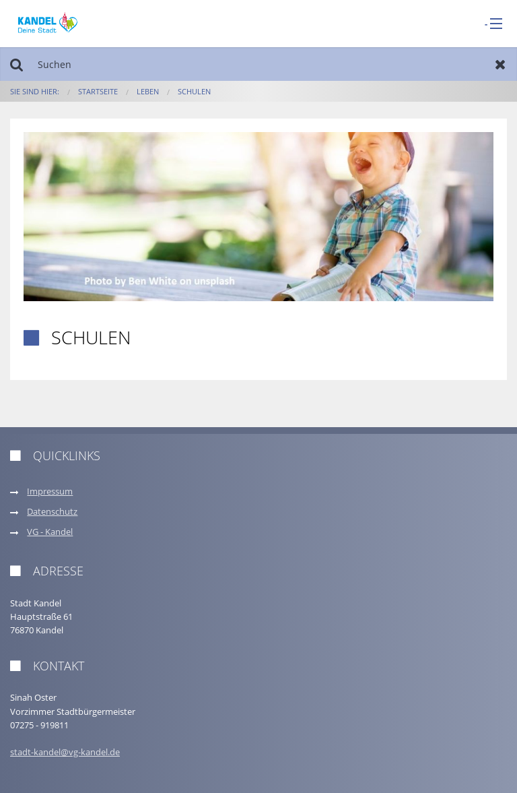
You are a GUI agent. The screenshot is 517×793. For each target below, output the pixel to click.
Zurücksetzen (500, 64)
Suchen (16, 64)
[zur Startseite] (47, 22)
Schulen (194, 91)
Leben (148, 91)
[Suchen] (258, 64)
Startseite (98, 91)
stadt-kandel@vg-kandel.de (65, 752)
